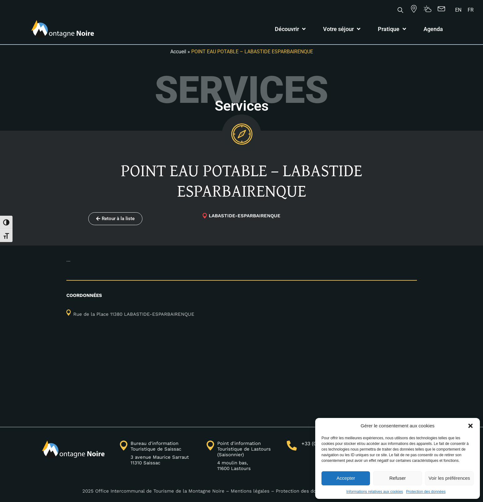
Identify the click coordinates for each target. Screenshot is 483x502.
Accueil (178, 52)
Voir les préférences (449, 478)
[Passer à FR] (471, 10)
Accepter (346, 478)
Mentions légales (250, 491)
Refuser (397, 478)
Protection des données (425, 491)
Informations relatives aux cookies (375, 491)
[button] (470, 426)
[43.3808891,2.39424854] (241, 377)
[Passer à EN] (458, 10)
